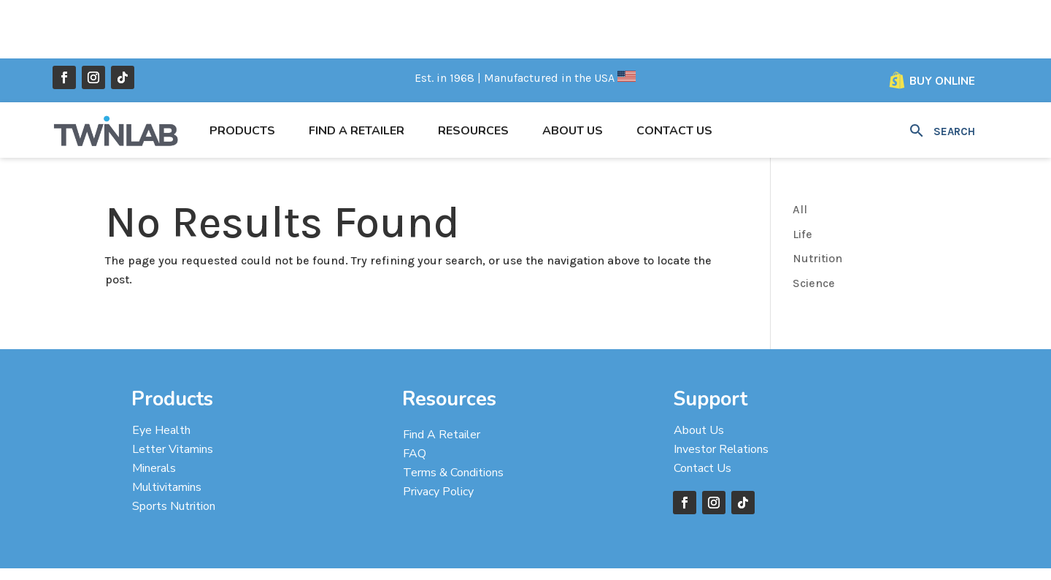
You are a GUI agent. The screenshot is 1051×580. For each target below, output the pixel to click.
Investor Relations (721, 391)
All (800, 151)
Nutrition (817, 200)
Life (802, 176)
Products (242, 72)
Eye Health (161, 372)
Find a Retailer (356, 72)
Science (814, 225)
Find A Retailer (441, 376)
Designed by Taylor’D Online (564, 550)
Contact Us (674, 72)
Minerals (154, 410)
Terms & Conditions (453, 414)
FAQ (414, 395)
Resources (473, 72)
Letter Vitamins (172, 391)
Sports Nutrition (173, 448)
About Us (572, 72)
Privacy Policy (438, 433)
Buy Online (942, 22)
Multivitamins (166, 429)
